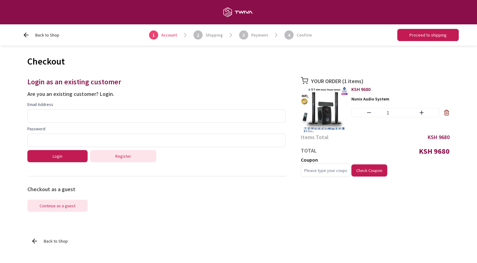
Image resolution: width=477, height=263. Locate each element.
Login (106, 93)
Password (36, 129)
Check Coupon (369, 170)
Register (123, 156)
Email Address (40, 104)
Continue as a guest (57, 206)
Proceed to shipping (428, 35)
